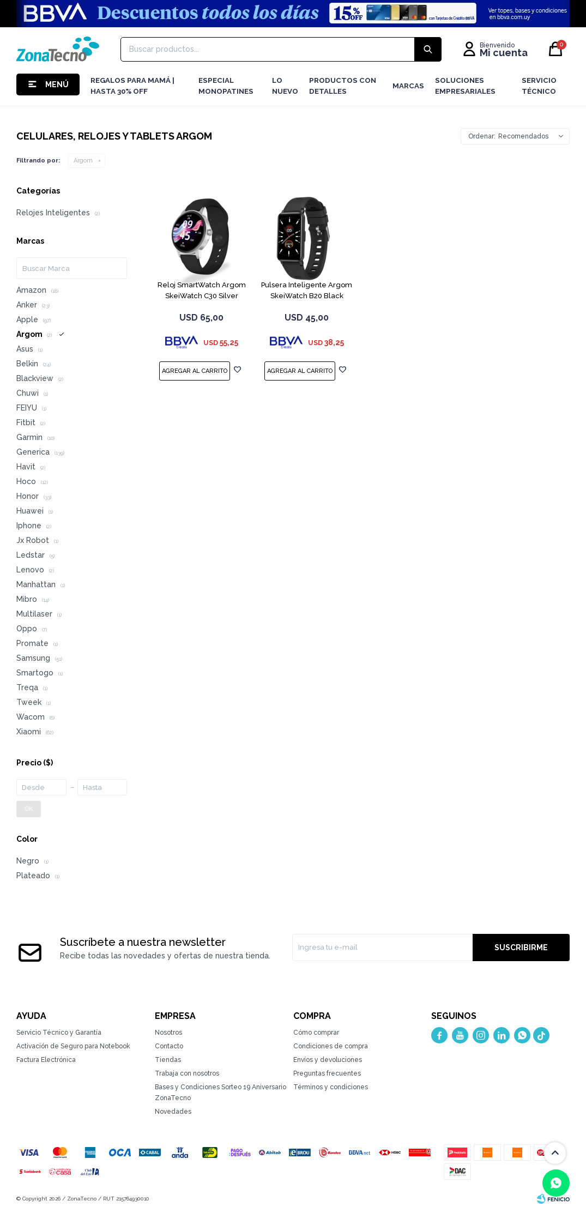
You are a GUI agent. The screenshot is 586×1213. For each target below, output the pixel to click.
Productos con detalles (342, 85)
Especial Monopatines (225, 85)
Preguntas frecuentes (327, 1073)
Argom (83, 160)
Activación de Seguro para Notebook (73, 1046)
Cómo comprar (316, 1032)
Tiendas (168, 1060)
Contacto (169, 1046)
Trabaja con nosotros (187, 1073)
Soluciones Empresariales (465, 85)
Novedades (173, 1111)
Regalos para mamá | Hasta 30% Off (132, 85)
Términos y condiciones (330, 1087)
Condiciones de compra (330, 1046)
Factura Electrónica (46, 1060)
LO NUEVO (285, 85)
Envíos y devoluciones (327, 1060)
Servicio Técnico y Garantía (58, 1032)
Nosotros (168, 1032)
